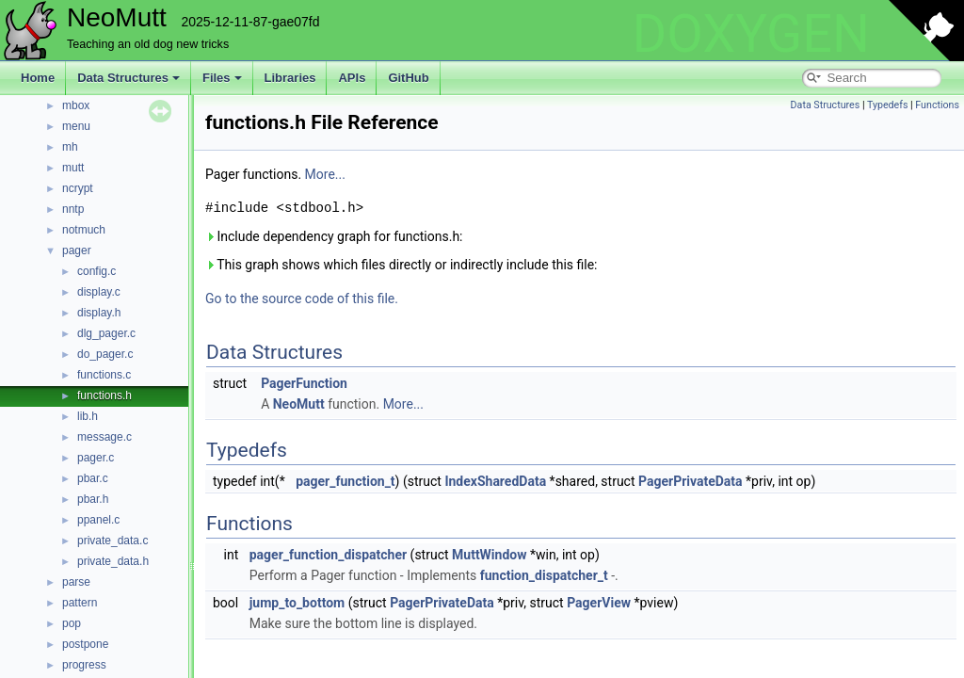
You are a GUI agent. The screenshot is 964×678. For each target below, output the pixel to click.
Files (222, 78)
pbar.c (92, 478)
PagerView (599, 602)
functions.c (104, 374)
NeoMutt (299, 404)
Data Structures (128, 78)
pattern (79, 602)
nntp (73, 209)
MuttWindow (489, 554)
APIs (351, 78)
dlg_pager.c (106, 333)
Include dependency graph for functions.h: (334, 236)
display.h (98, 312)
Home (38, 78)
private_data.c (112, 540)
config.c (96, 271)
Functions (937, 105)
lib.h (87, 416)
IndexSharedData (495, 481)
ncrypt (77, 188)
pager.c (95, 457)
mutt (73, 167)
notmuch (83, 229)
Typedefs (887, 105)
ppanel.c (98, 519)
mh (70, 146)
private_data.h (113, 561)
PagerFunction (304, 383)
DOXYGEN (751, 34)
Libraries (290, 78)
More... (325, 174)
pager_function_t (345, 481)
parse (76, 582)
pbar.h (92, 499)
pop (71, 623)
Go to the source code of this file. (301, 298)
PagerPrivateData (690, 481)
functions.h (104, 395)
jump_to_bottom (297, 602)
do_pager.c (105, 354)
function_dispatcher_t (544, 575)
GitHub (408, 78)
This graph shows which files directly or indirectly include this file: (401, 264)
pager (76, 250)
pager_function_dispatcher (328, 554)
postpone (85, 644)
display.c (98, 292)
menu (76, 126)
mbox (75, 105)
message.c (104, 437)
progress (84, 664)
